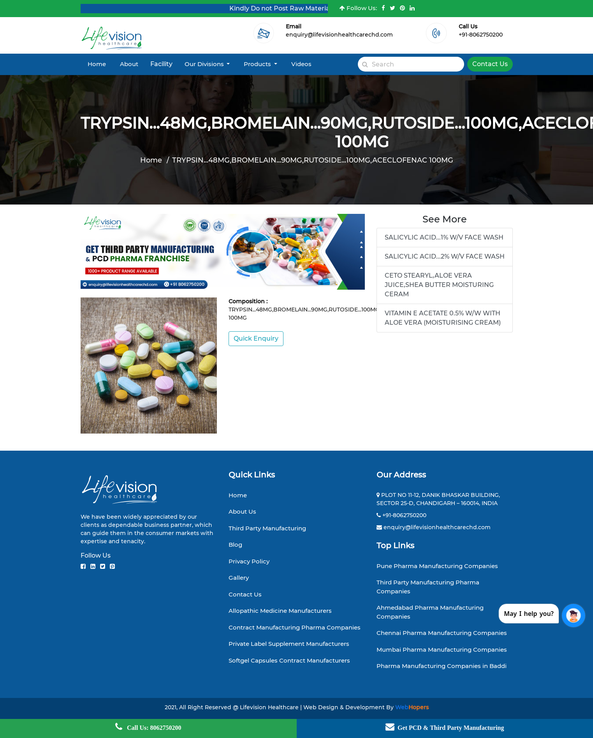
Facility (161, 64)
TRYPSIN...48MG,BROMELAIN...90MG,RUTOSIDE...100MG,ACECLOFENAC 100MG (312, 160)
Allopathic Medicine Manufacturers (280, 610)
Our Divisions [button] (205, 64)
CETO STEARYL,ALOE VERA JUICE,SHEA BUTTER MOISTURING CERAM (439, 285)
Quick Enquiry (256, 338)
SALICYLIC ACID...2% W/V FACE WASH (445, 256)
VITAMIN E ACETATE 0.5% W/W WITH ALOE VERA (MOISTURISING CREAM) (443, 318)
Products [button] (258, 64)
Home (97, 64)
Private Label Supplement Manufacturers (289, 643)
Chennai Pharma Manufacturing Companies (442, 633)
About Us (242, 511)
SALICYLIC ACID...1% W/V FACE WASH (444, 237)
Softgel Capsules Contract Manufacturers (289, 660)
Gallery (239, 577)
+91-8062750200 (481, 34)
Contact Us (490, 64)
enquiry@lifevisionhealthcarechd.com (339, 34)
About (129, 64)
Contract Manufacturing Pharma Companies (295, 627)
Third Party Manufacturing (267, 528)
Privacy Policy (249, 561)
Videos (301, 64)
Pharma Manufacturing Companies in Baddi (442, 666)
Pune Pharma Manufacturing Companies (437, 566)
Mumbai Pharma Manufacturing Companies (442, 649)
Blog (235, 544)
